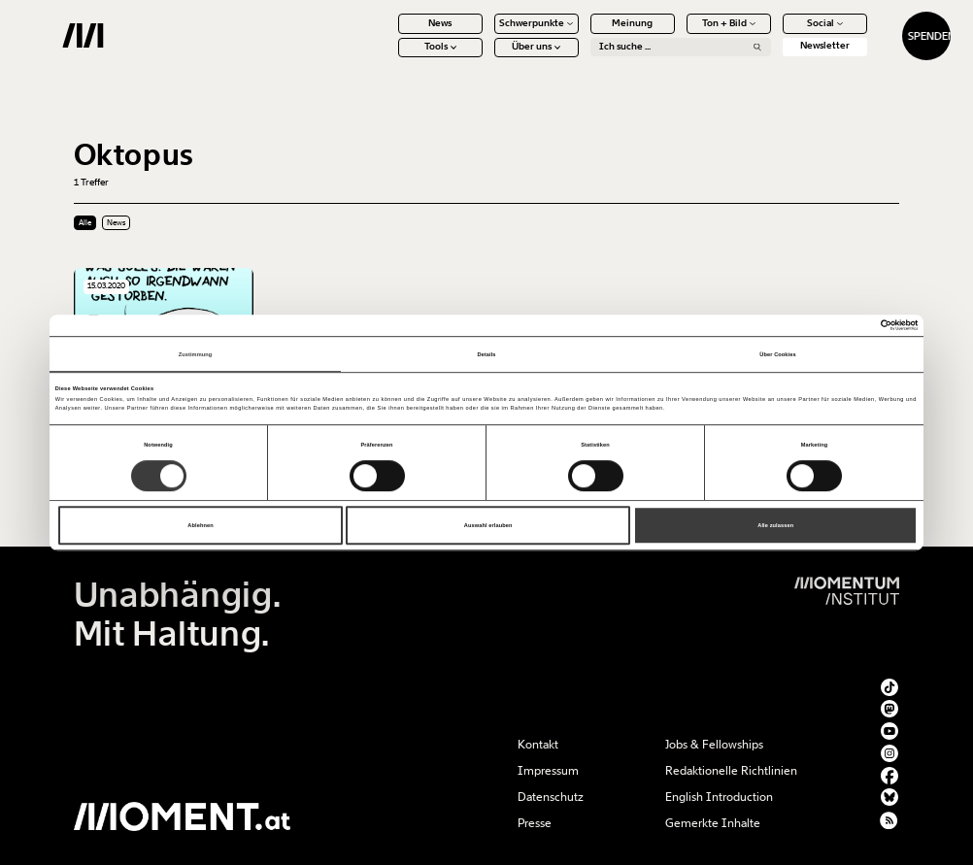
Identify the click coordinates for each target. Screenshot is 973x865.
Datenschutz (551, 797)
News (389, 34)
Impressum (548, 771)
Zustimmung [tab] (196, 354)
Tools (389, 58)
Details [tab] (486, 354)
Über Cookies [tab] (777, 354)
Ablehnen (200, 525)
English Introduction (719, 797)
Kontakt (538, 744)
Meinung (581, 34)
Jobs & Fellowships (714, 744)
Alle (85, 222)
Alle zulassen (775, 525)
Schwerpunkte (485, 34)
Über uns (485, 58)
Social (773, 34)
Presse (535, 823)
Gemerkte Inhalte (712, 823)
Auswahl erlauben (488, 525)
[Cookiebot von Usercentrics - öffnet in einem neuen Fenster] (833, 324)
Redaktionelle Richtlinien (731, 771)
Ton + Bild (677, 34)
